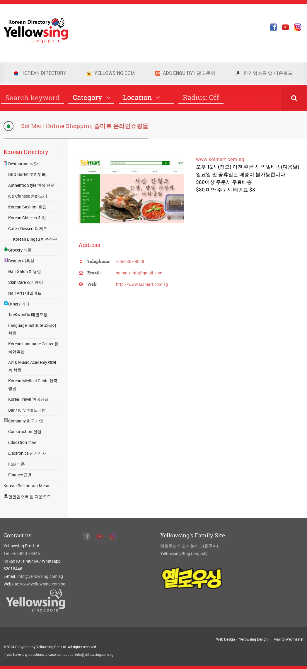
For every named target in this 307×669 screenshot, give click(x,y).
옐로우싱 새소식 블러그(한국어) (189, 546)
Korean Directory (40, 73)
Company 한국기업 (23, 421)
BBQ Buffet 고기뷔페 (27, 174)
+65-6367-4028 (130, 261)
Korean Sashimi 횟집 (27, 207)
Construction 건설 (24, 431)
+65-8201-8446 (26, 553)
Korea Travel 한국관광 (28, 399)
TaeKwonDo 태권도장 (27, 314)
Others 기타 (17, 304)
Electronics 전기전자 (27, 453)
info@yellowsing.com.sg (40, 576)
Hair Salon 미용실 (24, 271)
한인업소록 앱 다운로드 (264, 73)
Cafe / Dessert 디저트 (27, 228)
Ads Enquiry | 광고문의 (185, 73)
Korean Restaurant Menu (26, 485)
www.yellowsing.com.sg (42, 584)
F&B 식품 (16, 464)
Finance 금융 (20, 475)
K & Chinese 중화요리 (27, 196)
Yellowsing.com (111, 73)
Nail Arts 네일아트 (25, 293)
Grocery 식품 (18, 250)
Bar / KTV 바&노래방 (27, 410)
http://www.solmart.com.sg (142, 284)
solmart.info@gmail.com (139, 273)
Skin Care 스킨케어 (25, 282)
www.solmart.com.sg (220, 159)
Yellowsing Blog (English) (184, 553)
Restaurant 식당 (21, 164)
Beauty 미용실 (19, 261)
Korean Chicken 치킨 (27, 217)
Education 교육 (22, 442)
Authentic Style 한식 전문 (31, 185)
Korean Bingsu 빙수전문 (35, 239)
